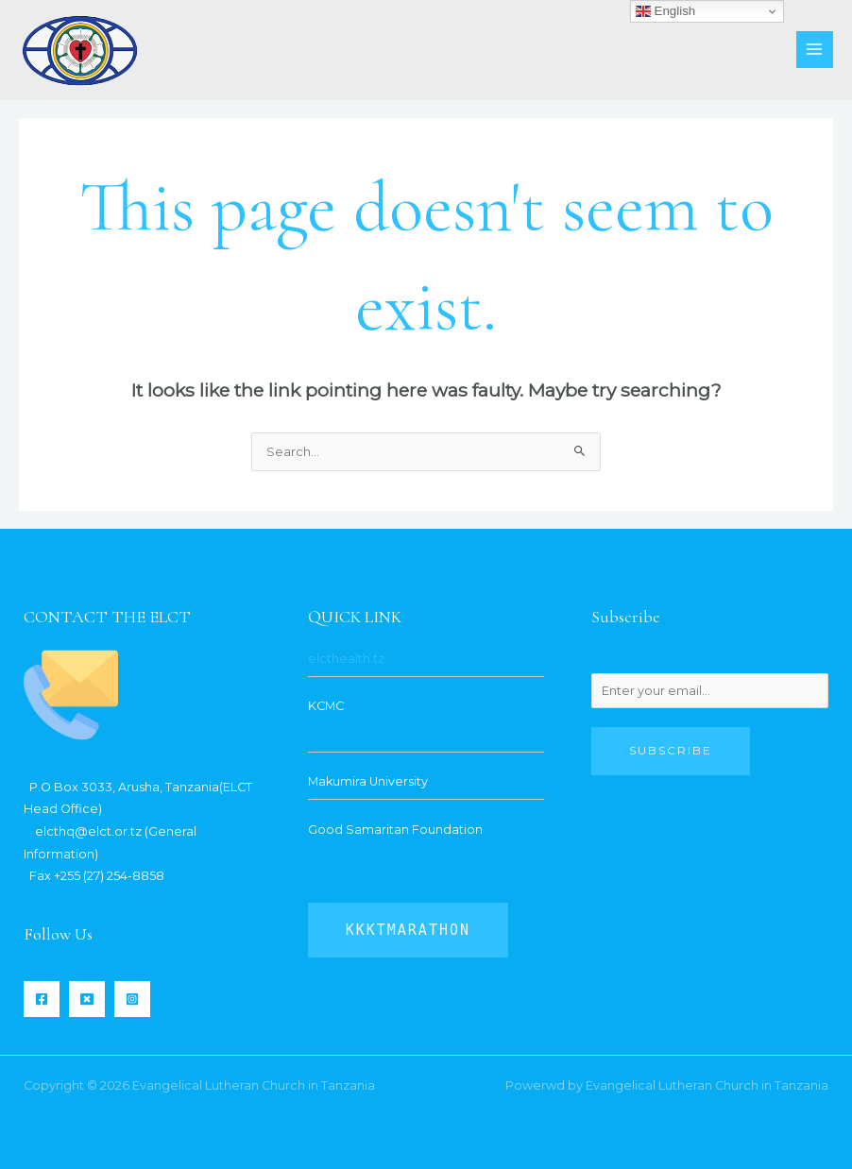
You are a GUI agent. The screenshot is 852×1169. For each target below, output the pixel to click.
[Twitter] (87, 999)
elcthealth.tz (346, 659)
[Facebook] (42, 999)
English (665, 11)
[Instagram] (132, 999)
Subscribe (670, 750)
